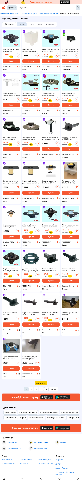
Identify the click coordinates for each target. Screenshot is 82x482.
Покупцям (59, 460)
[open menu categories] (22, 479)
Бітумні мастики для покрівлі (15, 418)
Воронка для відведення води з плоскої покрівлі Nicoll (30, 50)
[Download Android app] (62, 397)
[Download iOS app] (46, 397)
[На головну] (4, 9)
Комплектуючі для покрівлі (48, 13)
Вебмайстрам (7, 460)
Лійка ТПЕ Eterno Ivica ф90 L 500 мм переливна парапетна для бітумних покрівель (11, 314)
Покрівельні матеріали (29, 13)
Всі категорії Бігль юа (45, 464)
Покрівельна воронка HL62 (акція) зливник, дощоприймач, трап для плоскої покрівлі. (10, 270)
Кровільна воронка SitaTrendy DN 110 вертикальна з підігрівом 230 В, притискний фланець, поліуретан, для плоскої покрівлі (11, 226)
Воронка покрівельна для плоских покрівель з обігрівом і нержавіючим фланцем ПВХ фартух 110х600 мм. (50, 138)
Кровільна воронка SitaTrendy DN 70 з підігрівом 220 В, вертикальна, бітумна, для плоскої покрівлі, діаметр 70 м (50, 182)
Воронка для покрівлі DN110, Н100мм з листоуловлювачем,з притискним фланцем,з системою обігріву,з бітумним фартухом (11, 358)
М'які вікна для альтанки (49, 412)
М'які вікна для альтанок (28, 412)
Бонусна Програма (8, 464)
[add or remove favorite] (18, 55)
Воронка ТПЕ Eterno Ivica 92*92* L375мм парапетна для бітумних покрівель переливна (49, 270)
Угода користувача (44, 460)
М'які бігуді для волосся (55, 418)
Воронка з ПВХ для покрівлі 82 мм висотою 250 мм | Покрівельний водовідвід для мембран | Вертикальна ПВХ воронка (11, 94)
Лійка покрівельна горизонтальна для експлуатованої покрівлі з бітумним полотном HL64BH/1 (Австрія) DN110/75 (29, 226)
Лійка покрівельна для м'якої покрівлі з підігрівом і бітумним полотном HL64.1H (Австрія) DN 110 (11, 50)
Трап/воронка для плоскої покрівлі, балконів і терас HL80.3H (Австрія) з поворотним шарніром (50, 94)
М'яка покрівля (10, 412)
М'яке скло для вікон (36, 418)
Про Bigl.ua (24, 464)
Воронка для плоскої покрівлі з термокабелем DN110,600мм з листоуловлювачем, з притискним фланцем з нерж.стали (70, 314)
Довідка (58, 464)
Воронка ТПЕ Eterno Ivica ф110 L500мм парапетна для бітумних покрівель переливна (69, 270)
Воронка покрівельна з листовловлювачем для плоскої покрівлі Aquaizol (70, 50)
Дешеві (31, 24)
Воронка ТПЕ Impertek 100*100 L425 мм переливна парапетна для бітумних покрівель (31, 314)
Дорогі (40, 24)
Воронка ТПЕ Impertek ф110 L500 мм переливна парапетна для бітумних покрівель (70, 138)
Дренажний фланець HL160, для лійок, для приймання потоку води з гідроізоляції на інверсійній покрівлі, (30, 270)
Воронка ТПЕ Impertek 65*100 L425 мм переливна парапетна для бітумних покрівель (50, 314)
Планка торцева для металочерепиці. (29, 358)
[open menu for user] (78, 479)
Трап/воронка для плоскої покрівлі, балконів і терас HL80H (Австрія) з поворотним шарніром (30, 94)
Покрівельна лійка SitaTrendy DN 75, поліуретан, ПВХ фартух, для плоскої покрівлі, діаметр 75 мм (70, 182)
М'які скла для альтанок (69, 412)
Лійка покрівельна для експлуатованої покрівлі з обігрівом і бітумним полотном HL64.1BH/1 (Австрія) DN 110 (70, 226)
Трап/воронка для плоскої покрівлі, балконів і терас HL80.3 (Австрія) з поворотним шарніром (70, 94)
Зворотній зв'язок (62, 468)
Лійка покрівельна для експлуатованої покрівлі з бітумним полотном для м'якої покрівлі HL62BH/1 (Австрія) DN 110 (50, 50)
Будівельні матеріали (11, 13)
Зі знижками (50, 24)
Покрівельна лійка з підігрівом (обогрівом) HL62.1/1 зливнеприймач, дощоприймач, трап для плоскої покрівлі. (50, 226)
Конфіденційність (26, 460)
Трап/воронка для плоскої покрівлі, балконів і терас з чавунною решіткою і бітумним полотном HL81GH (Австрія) (30, 138)
